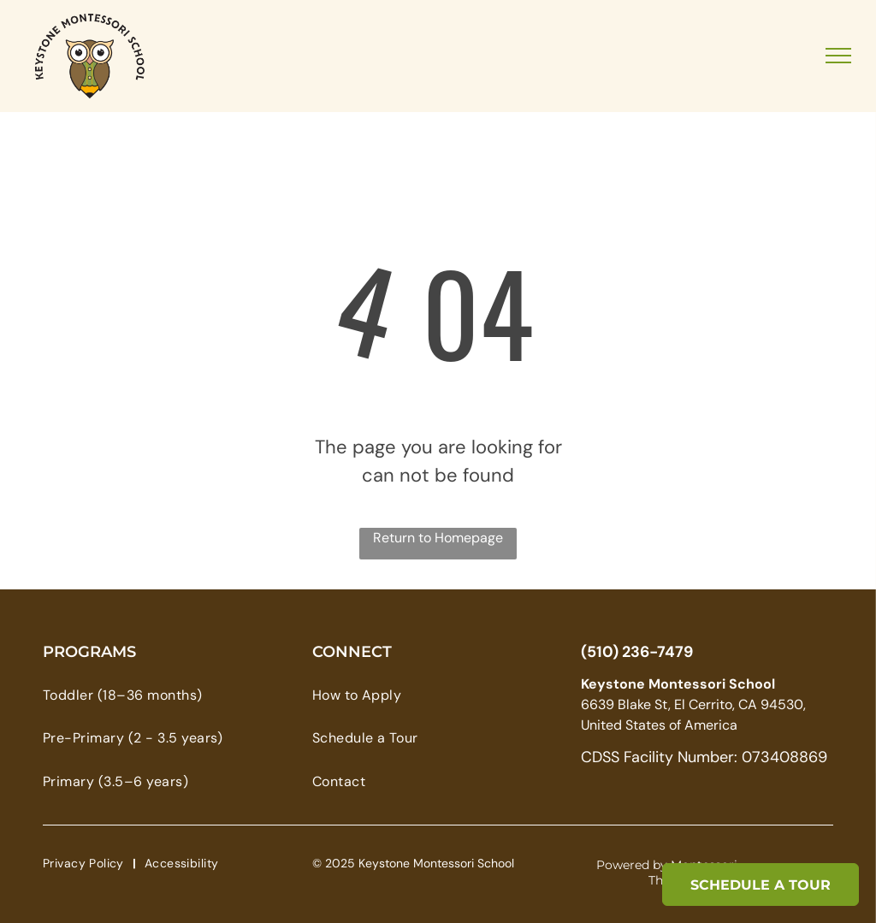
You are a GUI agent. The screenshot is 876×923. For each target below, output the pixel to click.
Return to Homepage (438, 538)
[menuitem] (150, 695)
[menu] (838, 55)
